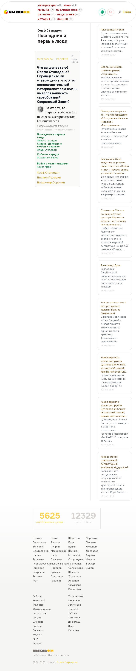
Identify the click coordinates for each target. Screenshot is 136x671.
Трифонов (74, 576)
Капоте (37, 642)
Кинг (35, 638)
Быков (90, 567)
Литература (45, 59)
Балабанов (74, 600)
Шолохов (74, 537)
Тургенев (38, 559)
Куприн (55, 546)
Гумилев (56, 572)
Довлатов (92, 550)
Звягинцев (74, 604)
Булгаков (56, 559)
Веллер (90, 563)
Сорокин (91, 537)
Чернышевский (42, 563)
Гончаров (38, 567)
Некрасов (39, 572)
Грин (71, 542)
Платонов (57, 576)
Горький (56, 580)
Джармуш (74, 621)
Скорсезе (74, 617)
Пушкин (37, 537)
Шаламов (74, 572)
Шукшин (73, 550)
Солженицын (76, 567)
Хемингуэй (39, 600)
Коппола (73, 608)
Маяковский (58, 550)
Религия (62, 59)
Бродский (74, 555)
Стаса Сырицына (66, 662)
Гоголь (37, 555)
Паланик (38, 630)
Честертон (39, 613)
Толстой (38, 546)
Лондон (37, 617)
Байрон (37, 596)
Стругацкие (75, 559)
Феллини (73, 630)
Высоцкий (74, 589)
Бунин (72, 546)
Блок (54, 555)
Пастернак (75, 563)
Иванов (90, 559)
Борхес (37, 625)
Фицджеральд (42, 608)
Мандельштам (59, 563)
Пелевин (91, 542)
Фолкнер (38, 604)
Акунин (90, 555)
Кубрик (72, 613)
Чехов (54, 537)
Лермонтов (39, 542)
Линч (71, 625)
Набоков (56, 567)
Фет (35, 580)
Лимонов (91, 546)
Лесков (55, 542)
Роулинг (38, 634)
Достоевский (41, 550)
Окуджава (74, 584)
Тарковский (75, 596)
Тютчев (37, 576)
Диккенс (38, 621)
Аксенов (73, 580)
